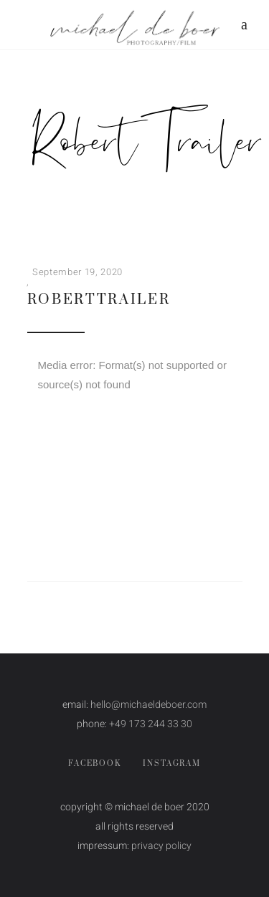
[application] (134, 408)
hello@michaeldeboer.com (148, 704)
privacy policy (161, 845)
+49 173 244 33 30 (150, 723)
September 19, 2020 (77, 272)
